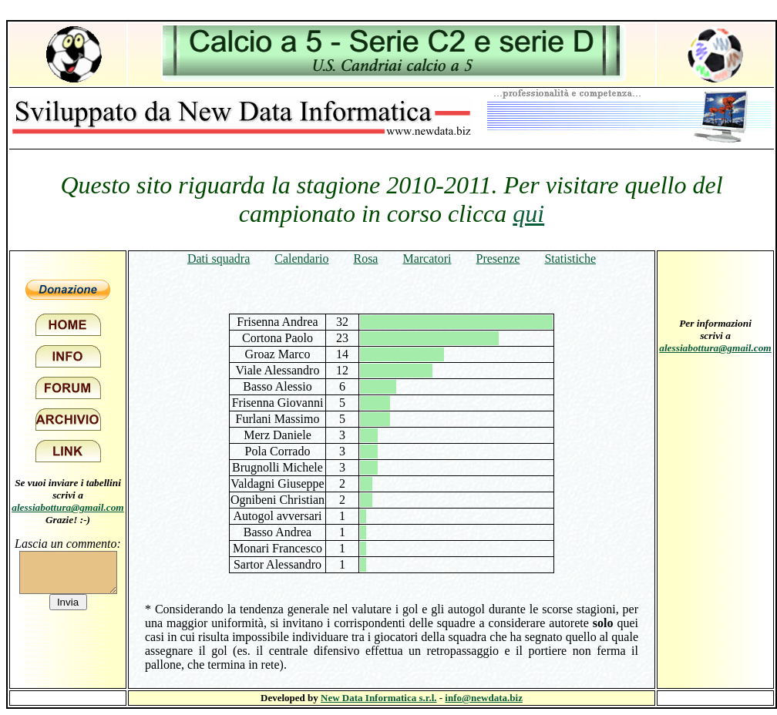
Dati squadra (218, 258)
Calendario (301, 258)
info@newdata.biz (484, 697)
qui (528, 213)
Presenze (498, 258)
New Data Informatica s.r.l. (378, 697)
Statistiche (570, 258)
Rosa (365, 258)
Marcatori (426, 258)
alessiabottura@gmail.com (68, 507)
